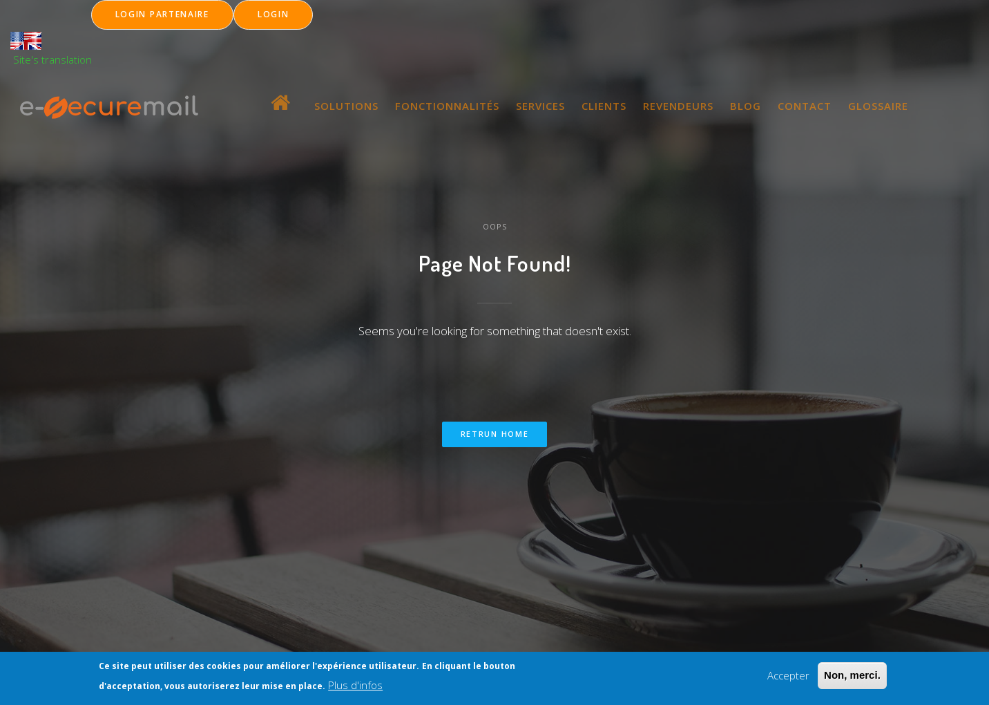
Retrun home (495, 434)
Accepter (788, 678)
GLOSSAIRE (878, 106)
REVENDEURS (678, 106)
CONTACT (805, 106)
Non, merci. (852, 678)
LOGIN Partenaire (162, 14)
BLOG (745, 106)
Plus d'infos (355, 688)
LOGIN (273, 14)
